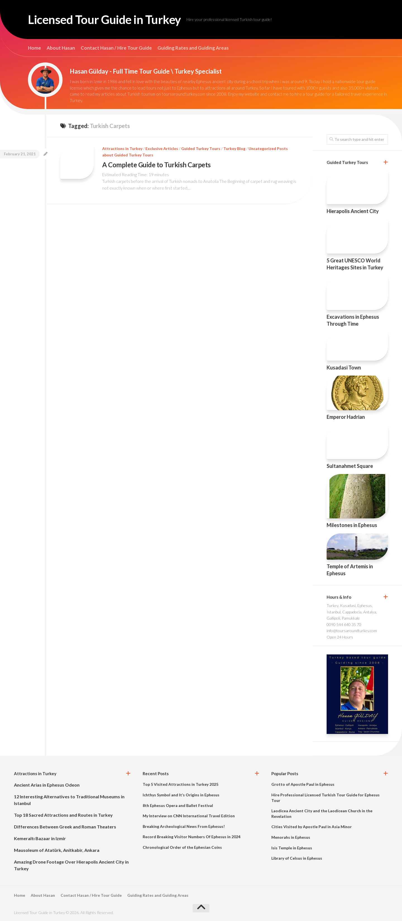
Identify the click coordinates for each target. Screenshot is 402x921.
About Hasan (61, 48)
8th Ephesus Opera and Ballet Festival (178, 805)
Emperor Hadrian (346, 417)
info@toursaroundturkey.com (352, 630)
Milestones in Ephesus (352, 525)
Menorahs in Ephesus (290, 837)
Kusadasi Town (344, 367)
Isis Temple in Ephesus (291, 847)
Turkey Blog (234, 148)
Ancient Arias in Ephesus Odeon (47, 784)
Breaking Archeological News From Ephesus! (184, 826)
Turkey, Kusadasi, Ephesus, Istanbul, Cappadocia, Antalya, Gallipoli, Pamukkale (352, 611)
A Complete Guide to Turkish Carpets (156, 165)
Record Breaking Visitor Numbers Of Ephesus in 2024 (191, 836)
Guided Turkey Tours (200, 148)
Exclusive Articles (161, 148)
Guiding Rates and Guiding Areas (193, 48)
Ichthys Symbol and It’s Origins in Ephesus (181, 794)
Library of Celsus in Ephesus (296, 858)
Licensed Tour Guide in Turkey (104, 19)
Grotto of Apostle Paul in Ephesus (302, 784)
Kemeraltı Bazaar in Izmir (40, 838)
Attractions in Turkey (122, 148)
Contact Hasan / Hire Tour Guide (116, 48)
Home (34, 48)
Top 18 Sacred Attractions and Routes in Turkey (63, 815)
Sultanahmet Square (350, 466)
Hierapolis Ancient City (353, 211)
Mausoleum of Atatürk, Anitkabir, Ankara (56, 850)
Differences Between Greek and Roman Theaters (65, 826)
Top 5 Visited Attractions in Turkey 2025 (180, 784)
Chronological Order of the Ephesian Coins (182, 847)
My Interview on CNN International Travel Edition (189, 815)
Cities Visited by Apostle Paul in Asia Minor (311, 826)
